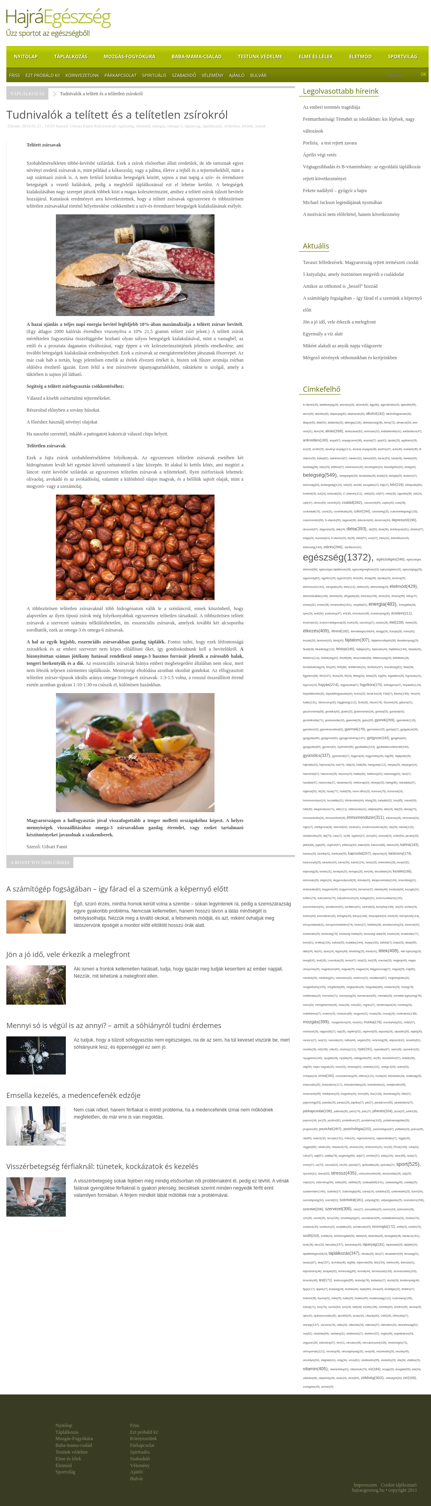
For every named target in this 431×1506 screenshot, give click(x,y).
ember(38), (324, 604)
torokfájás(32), (393, 1289)
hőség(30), (371, 800)
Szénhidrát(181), (352, 1200)
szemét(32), (332, 1200)
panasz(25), (344, 1102)
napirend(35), (371, 1031)
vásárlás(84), (321, 1333)
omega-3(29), (389, 1066)
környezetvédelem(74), (340, 924)
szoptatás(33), (344, 1226)
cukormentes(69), (314, 520)
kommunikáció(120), (389, 898)
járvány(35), (412, 835)
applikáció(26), (409, 440)
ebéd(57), (362, 538)
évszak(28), (310, 640)
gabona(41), (406, 702)
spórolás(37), (389, 1164)
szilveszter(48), (405, 1209)
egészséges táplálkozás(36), (335, 569)
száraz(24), (368, 1191)
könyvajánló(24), (378, 916)
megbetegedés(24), (399, 977)
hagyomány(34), (375, 756)
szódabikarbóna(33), (393, 1218)
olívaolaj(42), (355, 1066)
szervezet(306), (339, 1209)
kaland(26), (364, 845)
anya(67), (335, 440)
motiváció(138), (407, 1013)
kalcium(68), (379, 845)
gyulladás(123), (365, 747)
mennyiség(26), (348, 995)
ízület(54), (399, 835)
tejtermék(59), (365, 1262)
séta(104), (388, 1155)
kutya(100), (372, 942)
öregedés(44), (349, 1093)
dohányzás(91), (400, 529)
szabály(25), (411, 1182)
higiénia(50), (310, 791)
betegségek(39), (349, 475)
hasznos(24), (345, 773)
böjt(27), (385, 484)
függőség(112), (347, 702)
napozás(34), (386, 1031)
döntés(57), (417, 529)
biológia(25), (396, 475)
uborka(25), (415, 1307)
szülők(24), (327, 1235)
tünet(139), (371, 1307)
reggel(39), (404, 1138)
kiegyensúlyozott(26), (345, 880)
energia (158, 125)
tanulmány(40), (354, 1244)
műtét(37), (409, 1022)
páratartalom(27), (404, 1102)
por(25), (323, 1120)
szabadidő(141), (373, 1182)
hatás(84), (360, 774)
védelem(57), (372, 1333)
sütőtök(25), (355, 1182)
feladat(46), (414, 649)
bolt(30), (348, 484)
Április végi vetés (320, 155)
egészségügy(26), (412, 569)
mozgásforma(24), (341, 1022)
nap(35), (342, 1031)
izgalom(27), (358, 835)
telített (247, 125)
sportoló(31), (310, 1173)
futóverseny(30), (327, 702)
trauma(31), (324, 1298)
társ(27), (380, 1253)
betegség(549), (321, 475)
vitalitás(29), (414, 1360)
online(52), (403, 1066)
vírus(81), (355, 1360)
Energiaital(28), (407, 604)
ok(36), (378, 1058)
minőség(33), (405, 1004)
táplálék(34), (411, 1244)
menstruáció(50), (367, 995)
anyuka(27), (370, 440)
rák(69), (308, 1138)
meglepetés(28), (356, 987)
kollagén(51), (368, 898)
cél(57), (380, 493)
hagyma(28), (358, 756)
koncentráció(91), (314, 907)
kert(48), (369, 871)
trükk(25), (337, 1298)
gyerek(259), (386, 720)
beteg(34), (410, 467)
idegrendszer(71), (325, 809)
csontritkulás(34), (343, 511)
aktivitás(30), (322, 413)
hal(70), (341, 764)
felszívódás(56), (363, 658)
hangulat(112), (378, 764)
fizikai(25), (372, 675)
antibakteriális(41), (392, 431)
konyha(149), (386, 907)
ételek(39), (412, 622)
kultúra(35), (339, 942)
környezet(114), (409, 916)
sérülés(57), (373, 1155)
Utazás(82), (373, 1315)
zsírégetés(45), (312, 1386)
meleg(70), (407, 987)
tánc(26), (320, 1244)
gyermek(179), (356, 729)
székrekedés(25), (401, 1191)
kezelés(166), (402, 871)
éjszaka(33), (384, 578)
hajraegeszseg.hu (368, 1490)
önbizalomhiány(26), (356, 1084)
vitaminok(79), (359, 1369)
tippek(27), (322, 1289)
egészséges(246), (391, 559)
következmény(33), (394, 924)
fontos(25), (360, 693)
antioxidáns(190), (316, 440)
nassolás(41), (336, 1040)
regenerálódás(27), (387, 1138)
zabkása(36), (310, 1378)
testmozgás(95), (344, 1280)
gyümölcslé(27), (341, 756)
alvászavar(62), (354, 431)
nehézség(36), (380, 1040)
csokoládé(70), (312, 511)
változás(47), (373, 1324)
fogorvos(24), (310, 685)
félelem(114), (312, 658)
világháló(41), (329, 1360)
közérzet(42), (412, 924)
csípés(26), (388, 502)
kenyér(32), (403, 862)
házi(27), (407, 773)
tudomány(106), (403, 1298)
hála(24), (351, 764)
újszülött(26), (344, 1315)
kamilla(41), (324, 853)
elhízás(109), (370, 596)
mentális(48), (385, 995)
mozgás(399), (317, 1021)
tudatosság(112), (381, 1298)
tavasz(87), (310, 1262)
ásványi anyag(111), (338, 449)
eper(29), (308, 613)
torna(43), (378, 1289)
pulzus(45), (417, 1129)
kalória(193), (409, 845)
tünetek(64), (386, 1307)
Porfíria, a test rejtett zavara (330, 143)
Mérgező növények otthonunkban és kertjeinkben (350, 357)
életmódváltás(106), (316, 596)
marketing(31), (327, 977)
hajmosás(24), (327, 764)
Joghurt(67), (334, 845)
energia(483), (384, 604)
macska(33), (385, 960)
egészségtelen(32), (391, 569)
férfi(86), (342, 667)
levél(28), (322, 960)
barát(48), (397, 458)
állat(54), (322, 422)
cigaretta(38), (405, 493)
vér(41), (341, 1342)
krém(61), (309, 942)
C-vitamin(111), (353, 493)
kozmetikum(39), (327, 916)
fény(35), (331, 667)
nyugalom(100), (313, 1058)
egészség (126, 125)
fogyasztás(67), (350, 685)
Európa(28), (396, 631)
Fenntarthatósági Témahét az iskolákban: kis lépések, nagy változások (359, 125)
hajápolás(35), (403, 756)
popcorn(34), (310, 1120)
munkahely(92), (393, 1022)
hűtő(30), (308, 809)
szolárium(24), (328, 1226)
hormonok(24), (395, 791)
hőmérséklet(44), (355, 800)
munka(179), (373, 1022)
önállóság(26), (414, 1076)
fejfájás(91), (364, 649)
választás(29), (357, 1324)
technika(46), (339, 1262)
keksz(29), (372, 862)
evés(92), (410, 631)
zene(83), (354, 1378)
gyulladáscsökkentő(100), (392, 747)
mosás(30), (376, 1013)
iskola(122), (406, 827)
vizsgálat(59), (403, 1369)
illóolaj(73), (411, 809)
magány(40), (400, 960)
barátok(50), (411, 458)
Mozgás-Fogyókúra (129, 56)
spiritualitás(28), (371, 1164)
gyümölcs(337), (317, 755)
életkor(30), (363, 586)
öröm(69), (364, 1093)
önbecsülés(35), (312, 1084)
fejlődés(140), (399, 649)
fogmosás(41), (413, 675)
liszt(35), (373, 960)
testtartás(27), (379, 1280)
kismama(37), (366, 889)
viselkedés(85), (371, 1360)
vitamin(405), (316, 1368)
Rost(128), (401, 1147)
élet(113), (350, 587)
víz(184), (375, 1369)
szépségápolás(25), (392, 1200)
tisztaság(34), (337, 1289)
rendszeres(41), (374, 1147)
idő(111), (342, 809)
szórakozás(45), (362, 1226)
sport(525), (408, 1164)
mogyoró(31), (362, 1013)
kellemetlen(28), (387, 862)
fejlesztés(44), (380, 649)
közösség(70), (330, 933)
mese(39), (345, 1004)
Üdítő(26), (387, 1315)
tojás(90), (366, 1289)
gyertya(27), (393, 729)
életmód (143, 125)
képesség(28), (311, 871)
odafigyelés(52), (363, 1058)
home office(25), (361, 791)
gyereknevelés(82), (332, 729)
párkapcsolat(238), (318, 1111)
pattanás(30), (341, 1111)
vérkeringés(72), (398, 1342)
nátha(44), (351, 1040)
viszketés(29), (389, 1360)
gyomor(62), (330, 746)
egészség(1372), (339, 557)
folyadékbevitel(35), (314, 693)
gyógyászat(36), (409, 729)
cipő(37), (308, 502)
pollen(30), (412, 1111)
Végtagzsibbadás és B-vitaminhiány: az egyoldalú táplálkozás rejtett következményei (362, 172)
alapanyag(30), (338, 413)
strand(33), (324, 1173)
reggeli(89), (310, 1147)
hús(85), (398, 800)
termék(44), (365, 1271)
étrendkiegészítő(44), (363, 631)
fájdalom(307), (358, 640)
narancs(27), (310, 1040)
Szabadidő (184, 75)
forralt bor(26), (375, 693)
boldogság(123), (332, 485)
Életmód (360, 56)
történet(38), (310, 1298)
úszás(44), (358, 1315)
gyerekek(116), (406, 720)
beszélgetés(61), (394, 467)
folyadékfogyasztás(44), (340, 693)
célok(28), (391, 493)
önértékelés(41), (377, 1084)
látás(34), (308, 951)
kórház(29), (411, 906)
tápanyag (193, 125)
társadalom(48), (394, 1253)
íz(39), (347, 835)
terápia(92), (331, 1271)
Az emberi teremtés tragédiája (331, 107)
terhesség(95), (348, 1271)
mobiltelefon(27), (312, 1013)
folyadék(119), (412, 685)
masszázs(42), (344, 977)
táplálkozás (212, 125)
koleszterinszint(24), (348, 898)
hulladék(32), (385, 800)
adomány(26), (348, 404)
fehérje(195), (346, 649)
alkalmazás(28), (357, 413)
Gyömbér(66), (346, 746)
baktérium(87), (339, 458)
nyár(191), (366, 1049)
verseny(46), (333, 1351)
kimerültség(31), (407, 880)
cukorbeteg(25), (381, 511)
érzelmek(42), (311, 622)
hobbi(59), (346, 791)
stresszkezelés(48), (370, 1173)
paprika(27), (358, 1102)
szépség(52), (373, 1200)
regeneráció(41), (367, 1138)
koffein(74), (310, 898)
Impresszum (365, 1485)
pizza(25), (400, 1111)
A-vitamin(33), (311, 404)
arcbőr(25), (319, 449)
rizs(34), (389, 1147)
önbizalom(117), (333, 1084)
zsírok (260, 125)
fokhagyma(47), (393, 685)
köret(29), (393, 916)
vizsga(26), (388, 1369)
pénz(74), (355, 1111)
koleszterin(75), (327, 898)
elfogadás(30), (352, 596)
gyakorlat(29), (354, 720)
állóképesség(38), (373, 422)
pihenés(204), (383, 1111)
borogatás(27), (371, 484)
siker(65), (401, 1155)
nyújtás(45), (346, 1058)
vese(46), (370, 1351)
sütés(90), (342, 1182)
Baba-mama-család (197, 56)
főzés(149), (402, 693)
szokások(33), (311, 1226)
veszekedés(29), (386, 1351)
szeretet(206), (314, 1209)
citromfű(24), (334, 502)
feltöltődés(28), (401, 658)
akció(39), (309, 413)
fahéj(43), (339, 640)
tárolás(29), (368, 1253)
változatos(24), (389, 1324)
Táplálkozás (70, 56)
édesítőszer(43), (400, 538)
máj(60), (411, 969)
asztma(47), (385, 449)
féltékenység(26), (383, 658)
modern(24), (329, 1013)
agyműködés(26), (391, 404)
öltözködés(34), (397, 1076)
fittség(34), (359, 675)
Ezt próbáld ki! (43, 75)
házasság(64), (393, 773)
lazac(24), (329, 951)
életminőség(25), (380, 586)
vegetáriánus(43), (404, 1333)
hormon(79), (379, 791)
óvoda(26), (381, 1076)
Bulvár (258, 75)
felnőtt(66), (346, 658)
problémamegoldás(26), (396, 1120)
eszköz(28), (382, 622)
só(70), (320, 1164)
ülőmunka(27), (401, 1315)
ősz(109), (376, 1094)
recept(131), (336, 1138)
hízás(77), (333, 791)
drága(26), (309, 538)
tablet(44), (362, 1235)
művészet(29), (311, 1031)
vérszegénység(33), (352, 1351)
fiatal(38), (408, 667)
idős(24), (389, 809)
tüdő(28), (357, 1307)
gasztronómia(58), (314, 711)
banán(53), (384, 458)
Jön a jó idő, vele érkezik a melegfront (339, 322)
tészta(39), (393, 1280)
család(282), (353, 502)
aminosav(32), (372, 431)
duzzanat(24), (323, 538)
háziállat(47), (311, 782)
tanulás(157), (335, 1244)
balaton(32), (356, 458)
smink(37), (309, 1164)
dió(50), (373, 529)
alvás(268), (335, 431)
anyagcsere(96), (352, 440)
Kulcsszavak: (105, 125)
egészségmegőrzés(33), (366, 569)
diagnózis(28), (328, 529)
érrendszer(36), (361, 613)
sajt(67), (319, 1155)
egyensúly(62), (312, 578)
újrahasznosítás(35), (325, 1315)
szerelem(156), (414, 1200)
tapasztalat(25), (395, 1244)
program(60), (311, 1129)
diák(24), (341, 529)
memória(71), (330, 995)
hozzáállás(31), (336, 800)
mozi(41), (358, 1022)
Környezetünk (82, 75)
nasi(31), (323, 1040)
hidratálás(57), (407, 782)
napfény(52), (354, 1031)
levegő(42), (310, 960)
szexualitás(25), (374, 1209)
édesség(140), (313, 547)
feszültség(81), (393, 667)
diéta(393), (358, 528)
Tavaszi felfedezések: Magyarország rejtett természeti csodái (360, 262)
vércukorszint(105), (375, 1342)
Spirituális (154, 75)
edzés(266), (334, 547)
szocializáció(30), (371, 1218)
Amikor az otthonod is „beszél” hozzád (340, 286)
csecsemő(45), (373, 502)
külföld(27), (386, 942)
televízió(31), (407, 1262)
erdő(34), (319, 613)
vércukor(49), (354, 1342)
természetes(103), (405, 1271)
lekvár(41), (372, 951)
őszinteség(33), (392, 1093)
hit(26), (322, 791)
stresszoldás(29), (392, 1173)
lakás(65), (411, 942)
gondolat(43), (397, 711)
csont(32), (327, 511)
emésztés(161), (341, 605)
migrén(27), (369, 1004)
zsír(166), (409, 1378)
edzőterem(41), (353, 547)
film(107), (326, 676)
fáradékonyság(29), (408, 640)
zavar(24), (342, 1378)
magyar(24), (363, 969)
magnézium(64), (331, 969)
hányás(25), (395, 764)
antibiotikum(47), (412, 431)
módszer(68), (345, 1013)
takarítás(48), (376, 1235)
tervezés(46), (311, 1280)
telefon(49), (393, 1262)
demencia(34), (383, 520)
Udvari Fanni (81, 125)
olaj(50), (308, 1066)
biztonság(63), (312, 484)
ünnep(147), (312, 1325)
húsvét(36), (410, 800)
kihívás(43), (365, 880)
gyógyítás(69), (312, 738)
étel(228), (397, 622)
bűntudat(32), (335, 493)
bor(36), (358, 484)
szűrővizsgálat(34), (345, 1235)
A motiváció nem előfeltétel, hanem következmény (351, 214)
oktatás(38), (409, 1058)
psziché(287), (331, 1129)
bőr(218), (397, 485)
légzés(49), (342, 951)
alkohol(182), (376, 414)
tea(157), (324, 1262)
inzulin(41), (355, 827)
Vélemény (213, 75)
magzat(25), (399, 969)
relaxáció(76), (340, 1147)
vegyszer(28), (311, 1342)
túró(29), (347, 1307)
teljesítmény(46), (313, 1271)
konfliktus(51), (353, 906)
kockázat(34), (397, 889)
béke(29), (325, 467)
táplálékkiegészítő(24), (316, 1253)
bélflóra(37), (338, 467)
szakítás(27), (334, 1191)
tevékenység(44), (410, 1280)
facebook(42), (325, 640)
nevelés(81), (413, 1040)
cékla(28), (370, 493)
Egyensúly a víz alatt (323, 334)
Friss (14, 75)
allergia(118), (354, 422)
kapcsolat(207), (360, 853)
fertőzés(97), (375, 667)
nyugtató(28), (331, 1058)
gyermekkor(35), (376, 729)
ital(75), (328, 835)
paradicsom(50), (385, 1102)
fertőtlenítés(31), (357, 667)
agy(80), (375, 404)
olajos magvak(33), (324, 1066)
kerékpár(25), (341, 871)
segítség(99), (347, 1155)
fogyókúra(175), (372, 685)
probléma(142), (372, 1120)
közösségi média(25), (351, 933)
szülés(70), (415, 1226)
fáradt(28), (309, 649)
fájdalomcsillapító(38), (384, 640)
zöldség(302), (373, 1377)
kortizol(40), (310, 916)
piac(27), (367, 1111)
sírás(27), (412, 1155)
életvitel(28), (336, 596)
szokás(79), (412, 1218)
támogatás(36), (393, 1235)
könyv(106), (361, 916)
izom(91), (372, 836)
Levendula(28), (336, 960)
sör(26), (344, 1164)
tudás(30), (348, 1298)
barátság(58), (311, 467)
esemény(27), (368, 622)
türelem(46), (401, 1307)
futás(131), (310, 702)
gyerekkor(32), (311, 729)
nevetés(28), (310, 1049)
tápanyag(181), (374, 1244)
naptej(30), (416, 1031)
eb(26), (351, 538)
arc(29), (307, 449)
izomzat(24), (386, 835)
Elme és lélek (316, 56)
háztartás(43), (345, 782)
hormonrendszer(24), (315, 800)
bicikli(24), (383, 475)
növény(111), (349, 1049)
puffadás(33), (403, 1129)
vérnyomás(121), (314, 1351)
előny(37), (412, 596)
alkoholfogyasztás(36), (399, 413)
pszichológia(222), (358, 1129)
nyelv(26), (397, 1049)
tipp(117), (309, 1289)
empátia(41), (360, 604)
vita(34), (402, 1360)
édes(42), (385, 538)
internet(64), (341, 827)
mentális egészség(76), (407, 995)
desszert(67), (311, 529)
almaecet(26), (404, 422)
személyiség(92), (314, 1200)
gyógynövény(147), (353, 738)
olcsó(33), (341, 1066)
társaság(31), (412, 1253)
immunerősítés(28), (314, 818)
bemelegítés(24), (374, 467)
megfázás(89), (337, 987)
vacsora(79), (329, 1324)
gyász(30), (368, 720)
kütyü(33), (399, 942)
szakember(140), (315, 1191)
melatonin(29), (392, 987)
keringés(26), (356, 871)
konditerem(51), (335, 906)
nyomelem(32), (411, 1049)
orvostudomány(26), (346, 1076)
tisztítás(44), (352, 1289)
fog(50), (383, 675)
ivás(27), (338, 835)
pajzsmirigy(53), (312, 1102)
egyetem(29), (329, 578)
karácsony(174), (400, 853)
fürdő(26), (364, 702)
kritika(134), (323, 942)
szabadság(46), (394, 1182)
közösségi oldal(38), (375, 933)
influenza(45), (394, 818)
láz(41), (319, 951)
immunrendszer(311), (366, 817)
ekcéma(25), (399, 578)
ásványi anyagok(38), (364, 449)
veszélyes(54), (312, 1360)
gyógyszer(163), (379, 738)
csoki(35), (400, 502)
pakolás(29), (329, 1102)
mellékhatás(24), (312, 995)
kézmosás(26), (311, 880)
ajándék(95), (409, 404)
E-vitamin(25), (339, 538)
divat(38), (384, 529)
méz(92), (357, 1005)
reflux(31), (351, 1138)
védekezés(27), (355, 1333)
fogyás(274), (329, 684)
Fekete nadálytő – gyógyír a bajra (335, 190)
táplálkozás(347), (345, 1253)
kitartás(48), (381, 889)
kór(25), (400, 906)
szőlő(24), (402, 1226)
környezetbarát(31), (314, 924)
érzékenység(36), (381, 613)
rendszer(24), (357, 1147)
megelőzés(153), (315, 987)
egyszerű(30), (345, 578)
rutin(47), (308, 1155)
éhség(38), (370, 578)
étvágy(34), (382, 631)
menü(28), (309, 1004)
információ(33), (411, 818)
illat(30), (399, 809)
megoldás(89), (374, 987)
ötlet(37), (406, 1093)
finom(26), (339, 675)
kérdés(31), (326, 871)
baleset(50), (370, 458)
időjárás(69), (376, 809)
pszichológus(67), (384, 1129)
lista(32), (363, 960)
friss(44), (416, 693)
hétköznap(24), (362, 782)
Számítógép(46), (352, 1191)
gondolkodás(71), (314, 720)
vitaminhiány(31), (340, 1369)
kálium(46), (393, 845)
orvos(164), (326, 1076)
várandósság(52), (408, 1324)
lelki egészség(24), (411, 951)
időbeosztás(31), (358, 809)
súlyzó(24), (309, 1182)
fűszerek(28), (391, 702)
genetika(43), (333, 711)
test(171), (326, 1280)
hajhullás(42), (311, 764)
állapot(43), (310, 422)
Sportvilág (403, 56)
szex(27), (359, 1209)
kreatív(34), (394, 933)
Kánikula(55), (339, 853)
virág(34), (343, 1360)
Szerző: (62, 125)
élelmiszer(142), (314, 587)
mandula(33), (311, 977)
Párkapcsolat (120, 75)
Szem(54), (417, 1191)
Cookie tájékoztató (399, 1485)
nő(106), (323, 1049)
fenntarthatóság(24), (314, 667)
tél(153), (380, 1262)
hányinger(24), (410, 764)
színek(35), (320, 1218)
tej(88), (352, 1262)
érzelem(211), (402, 613)
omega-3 (174, 125)
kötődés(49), (375, 924)
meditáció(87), (379, 978)
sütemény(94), (325, 1182)
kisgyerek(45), (330, 889)
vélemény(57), (328, 1342)
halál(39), (362, 764)
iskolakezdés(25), (313, 835)
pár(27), (370, 1102)
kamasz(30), (310, 853)
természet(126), (383, 1271)
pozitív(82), (335, 1120)
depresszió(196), (404, 520)
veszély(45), (403, 1351)
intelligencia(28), (323, 827)
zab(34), (416, 1369)
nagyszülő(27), (328, 1031)
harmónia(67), (312, 773)
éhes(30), (359, 578)
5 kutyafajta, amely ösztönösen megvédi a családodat (353, 274)
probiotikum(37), (352, 1120)
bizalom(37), (410, 475)
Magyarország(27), (381, 969)
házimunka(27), (328, 782)
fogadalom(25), (396, 675)
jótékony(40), (350, 845)
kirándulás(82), (312, 889)
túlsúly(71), (310, 1307)
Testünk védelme (260, 56)
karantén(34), (330, 862)
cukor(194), (363, 511)
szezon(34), (390, 1209)
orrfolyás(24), (310, 1076)
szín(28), (308, 1218)
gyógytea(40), (399, 738)
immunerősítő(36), (336, 818)
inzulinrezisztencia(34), (375, 827)
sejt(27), (361, 1155)
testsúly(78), (363, 1280)
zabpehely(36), (327, 1378)
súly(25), (407, 1173)
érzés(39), (353, 622)
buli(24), (323, 493)
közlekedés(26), (312, 933)
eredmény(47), (334, 613)
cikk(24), (418, 493)
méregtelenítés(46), (327, 1004)
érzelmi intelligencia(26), (333, 622)
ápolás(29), (394, 440)
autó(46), (398, 449)
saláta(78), (332, 1155)
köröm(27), (360, 924)
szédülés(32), (383, 1191)
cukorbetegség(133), (404, 511)
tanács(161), (411, 1236)
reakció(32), (320, 1138)
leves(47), (351, 960)
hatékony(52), (375, 773)
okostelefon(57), (392, 1058)
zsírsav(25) (327, 1386)
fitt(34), (349, 675)
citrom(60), (320, 502)
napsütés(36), (402, 1031)
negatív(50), (364, 1040)
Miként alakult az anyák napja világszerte (342, 346)
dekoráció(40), (366, 520)
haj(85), (390, 756)
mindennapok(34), (387, 1004)
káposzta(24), (381, 853)
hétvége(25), (378, 782)
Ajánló (237, 75)
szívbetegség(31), (351, 1218)
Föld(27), (388, 693)
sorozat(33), (332, 1164)
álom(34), (319, 431)
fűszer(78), (376, 702)
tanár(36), (309, 1244)
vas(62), (308, 1333)
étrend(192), (341, 631)
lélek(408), (390, 950)
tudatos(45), (362, 1298)
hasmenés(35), (330, 773)
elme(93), (385, 596)
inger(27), (308, 827)
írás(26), (394, 827)
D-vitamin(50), (334, 520)
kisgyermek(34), (348, 889)
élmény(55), (398, 596)
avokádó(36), (412, 449)
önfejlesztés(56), (396, 1084)
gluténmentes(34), (364, 711)
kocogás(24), (412, 889)
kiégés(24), (326, 880)
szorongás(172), (384, 1227)
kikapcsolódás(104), (385, 880)
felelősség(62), (330, 658)
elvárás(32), (310, 604)
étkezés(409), (317, 630)
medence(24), (361, 977)
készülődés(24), (384, 871)
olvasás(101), (372, 1067)
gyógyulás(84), (312, 747)
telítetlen (231, 125)
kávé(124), (358, 862)
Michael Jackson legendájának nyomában (342, 202)
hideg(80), (392, 782)
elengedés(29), (334, 586)
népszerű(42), (397, 1040)
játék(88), (309, 845)
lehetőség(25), (357, 951)
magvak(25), (348, 969)
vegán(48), (387, 1333)
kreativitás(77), (410, 933)
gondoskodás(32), (335, 720)
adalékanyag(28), (330, 404)
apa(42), (382, 440)
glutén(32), (347, 711)
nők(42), (334, 1049)
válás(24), (343, 1324)
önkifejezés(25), (331, 1093)
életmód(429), (404, 586)
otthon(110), (366, 1076)
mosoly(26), (390, 1013)
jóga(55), (321, 845)
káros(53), (344, 862)
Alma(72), (390, 422)
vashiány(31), (338, 1333)
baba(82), (323, 458)
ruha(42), (414, 1147)
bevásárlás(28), (368, 475)
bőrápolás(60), (414, 484)
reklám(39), (325, 1147)
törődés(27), (408, 1289)
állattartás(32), (336, 422)
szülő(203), (312, 1236)
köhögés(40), (345, 916)
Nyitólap (26, 56)
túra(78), (322, 1307)
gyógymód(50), (330, 738)
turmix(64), (335, 1307)
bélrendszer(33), (355, 467)
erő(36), (347, 613)
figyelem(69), (311, 675)
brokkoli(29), (310, 493)
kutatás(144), (355, 942)
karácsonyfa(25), (312, 862)
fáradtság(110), (325, 649)
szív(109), (334, 1218)
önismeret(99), (312, 1094)
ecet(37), (373, 538)
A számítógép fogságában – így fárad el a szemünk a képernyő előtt (362, 304)
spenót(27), (355, 1164)
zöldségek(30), (394, 1378)
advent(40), (363, 404)
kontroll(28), (369, 906)
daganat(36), (349, 520)
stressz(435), (345, 1172)
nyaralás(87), (382, 1049)
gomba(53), (382, 711)
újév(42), (308, 1315)
